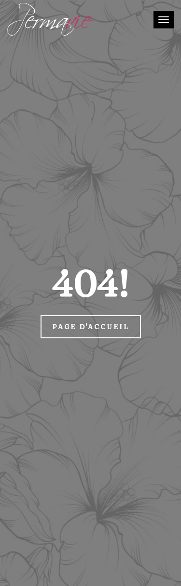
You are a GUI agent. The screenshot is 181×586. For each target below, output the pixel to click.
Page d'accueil (90, 326)
